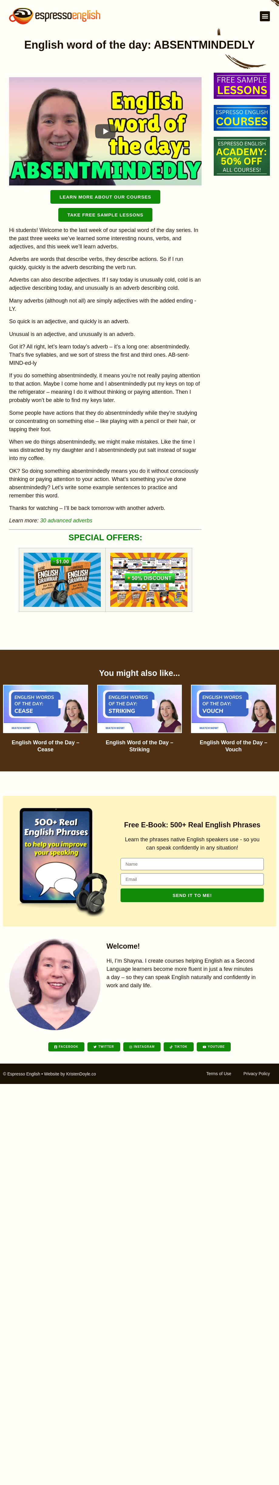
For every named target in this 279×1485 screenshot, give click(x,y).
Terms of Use (218, 1073)
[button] (265, 16)
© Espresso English (21, 1073)
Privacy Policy (256, 1073)
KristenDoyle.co (81, 1073)
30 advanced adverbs (66, 521)
